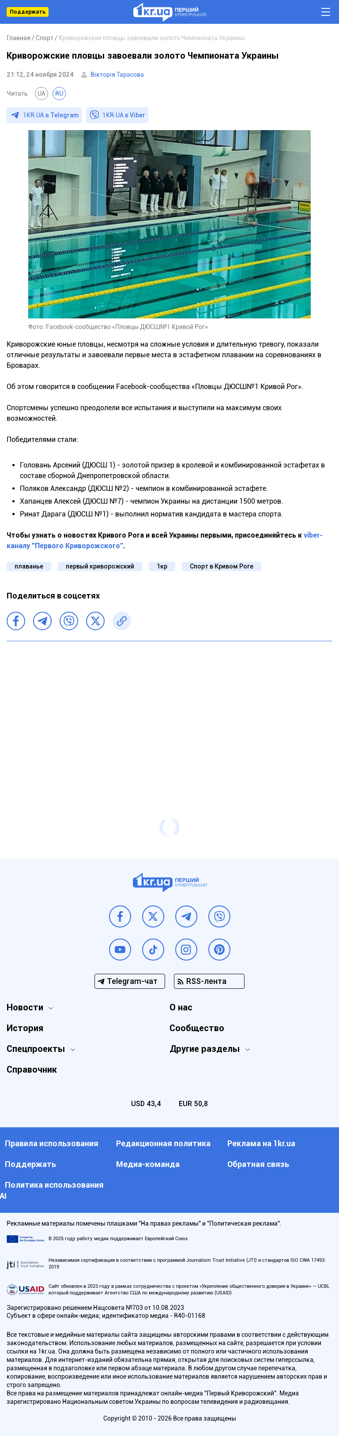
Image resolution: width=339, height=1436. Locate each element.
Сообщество (197, 1028)
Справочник (32, 1069)
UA (41, 93)
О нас (181, 1007)
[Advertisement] (169, 712)
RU (59, 93)
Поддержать (27, 12)
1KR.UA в (51, 115)
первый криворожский (100, 566)
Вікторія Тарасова (117, 74)
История (25, 1028)
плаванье (29, 566)
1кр (162, 566)
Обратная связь (258, 1164)
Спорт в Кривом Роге (221, 566)
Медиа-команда (148, 1164)
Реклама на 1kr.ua (261, 1143)
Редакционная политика (163, 1143)
